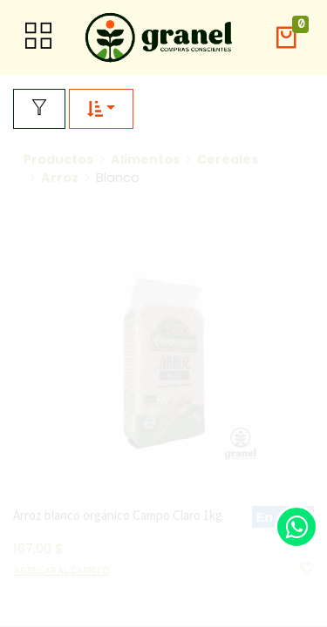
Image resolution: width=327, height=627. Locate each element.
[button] (286, 37)
